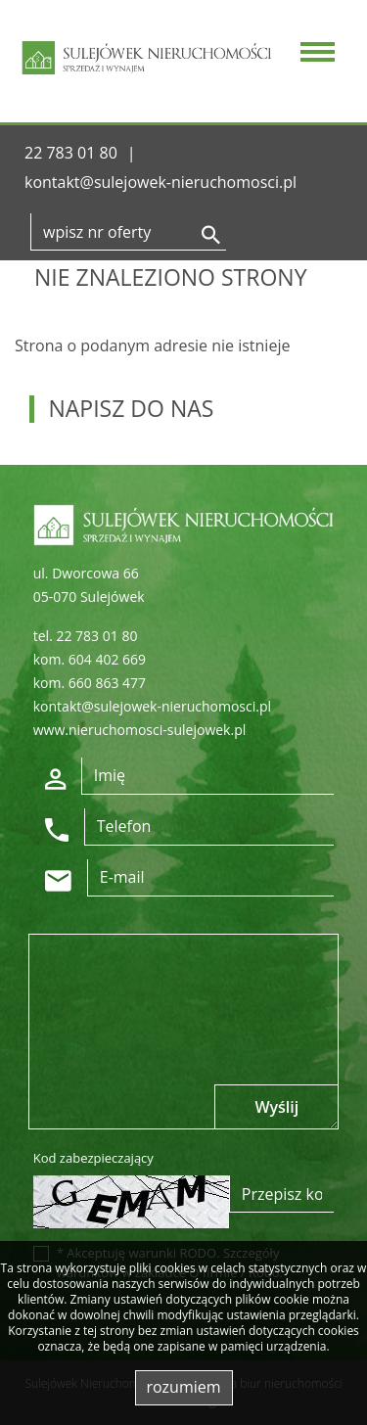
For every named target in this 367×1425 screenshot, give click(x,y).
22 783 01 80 (70, 152)
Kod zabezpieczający (93, 1158)
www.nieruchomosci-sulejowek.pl (139, 729)
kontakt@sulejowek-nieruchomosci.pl (160, 182)
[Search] (128, 232)
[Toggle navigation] (314, 54)
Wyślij (276, 1107)
